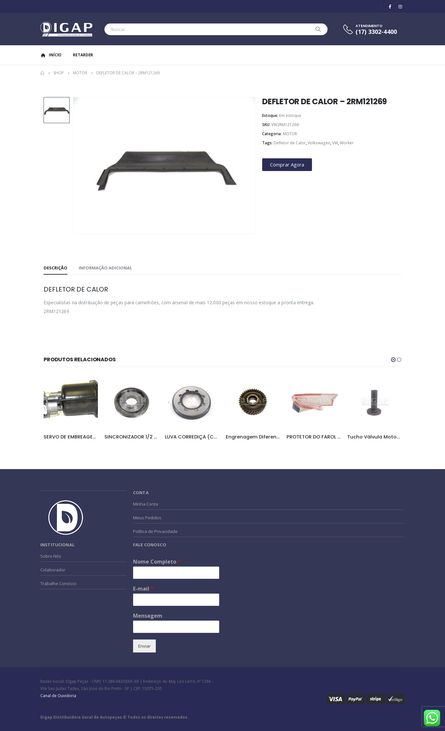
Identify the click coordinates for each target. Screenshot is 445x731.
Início (50, 55)
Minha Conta (145, 504)
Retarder (83, 55)
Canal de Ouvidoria (58, 695)
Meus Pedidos (147, 518)
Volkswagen (319, 143)
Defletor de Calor (290, 143)
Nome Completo (157, 561)
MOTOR (290, 133)
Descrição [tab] (55, 268)
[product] (71, 402)
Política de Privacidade (155, 531)
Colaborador (52, 570)
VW (335, 143)
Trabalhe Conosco (58, 583)
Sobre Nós (50, 556)
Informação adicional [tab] (105, 268)
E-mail (143, 588)
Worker (347, 143)
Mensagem (147, 615)
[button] (393, 360)
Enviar (144, 646)
